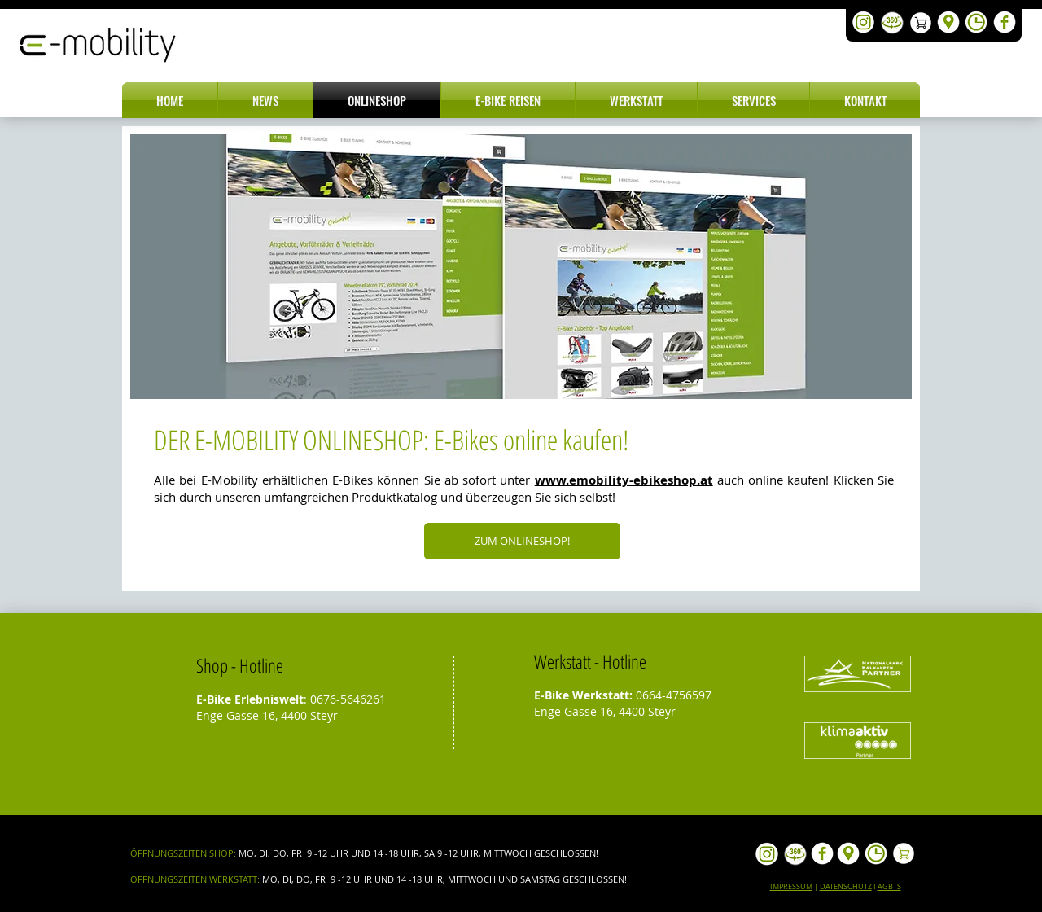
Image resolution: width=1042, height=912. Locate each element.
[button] (265, 100)
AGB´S (889, 887)
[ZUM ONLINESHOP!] (522, 541)
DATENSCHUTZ (846, 887)
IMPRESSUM (791, 887)
